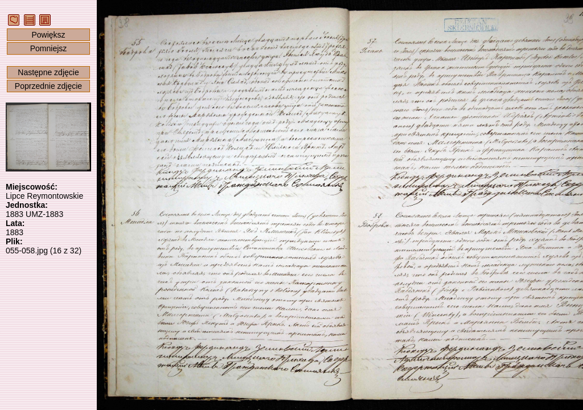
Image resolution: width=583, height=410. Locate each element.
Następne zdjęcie (48, 72)
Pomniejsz (48, 48)
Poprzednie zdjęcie (48, 86)
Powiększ (48, 34)
